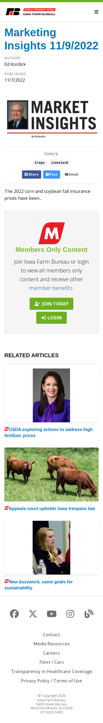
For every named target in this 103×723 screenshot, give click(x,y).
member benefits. (51, 288)
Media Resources (52, 644)
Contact (51, 635)
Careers (51, 653)
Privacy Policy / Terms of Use (51, 681)
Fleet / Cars (52, 662)
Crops (40, 162)
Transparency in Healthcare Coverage (51, 671)
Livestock (59, 162)
